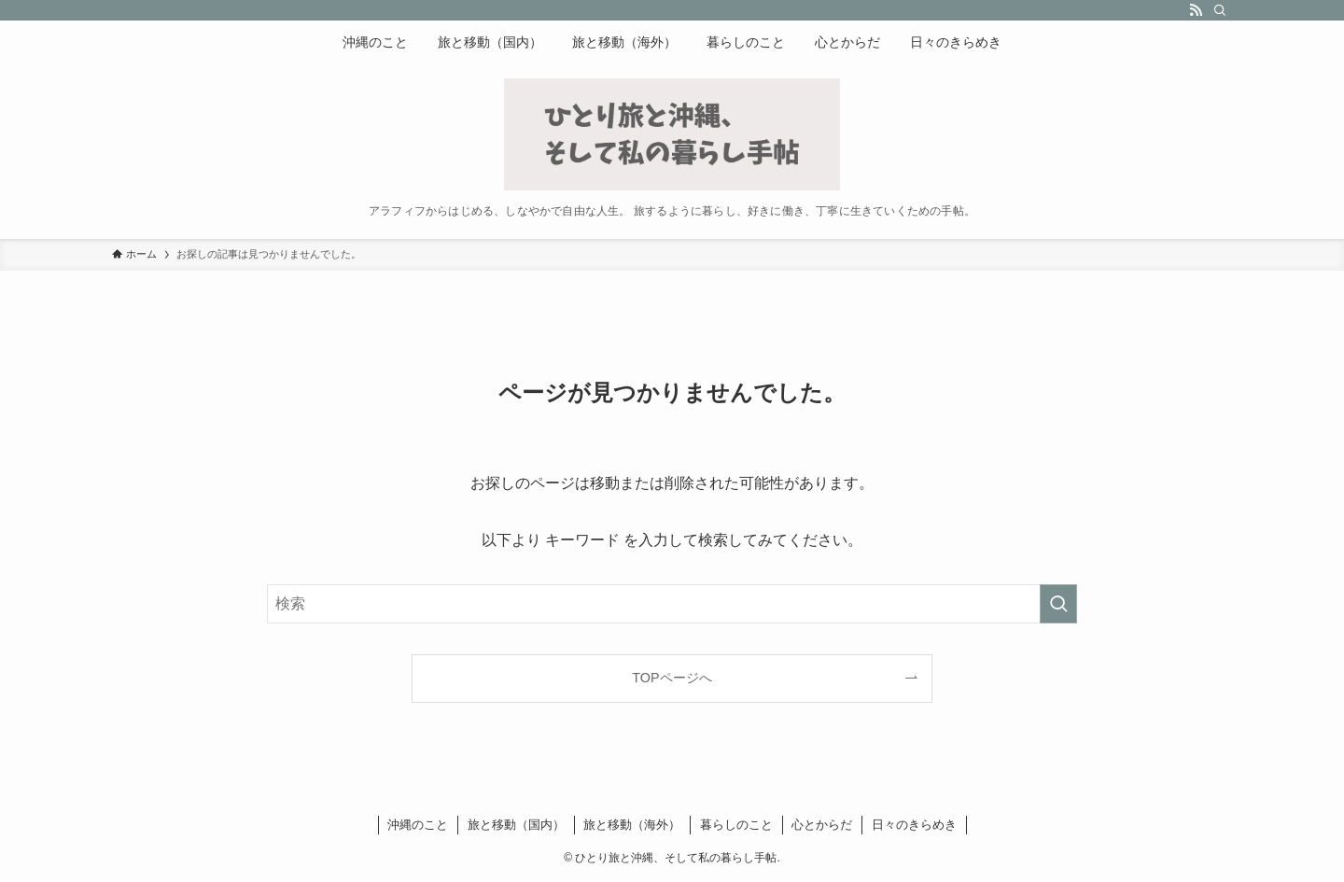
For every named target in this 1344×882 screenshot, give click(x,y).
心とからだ (821, 825)
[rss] (1195, 10)
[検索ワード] (672, 603)
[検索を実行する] (1058, 603)
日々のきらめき (914, 825)
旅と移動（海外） (631, 825)
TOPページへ (671, 677)
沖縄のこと (417, 825)
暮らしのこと (736, 825)
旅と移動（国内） (516, 825)
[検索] (1220, 10)
